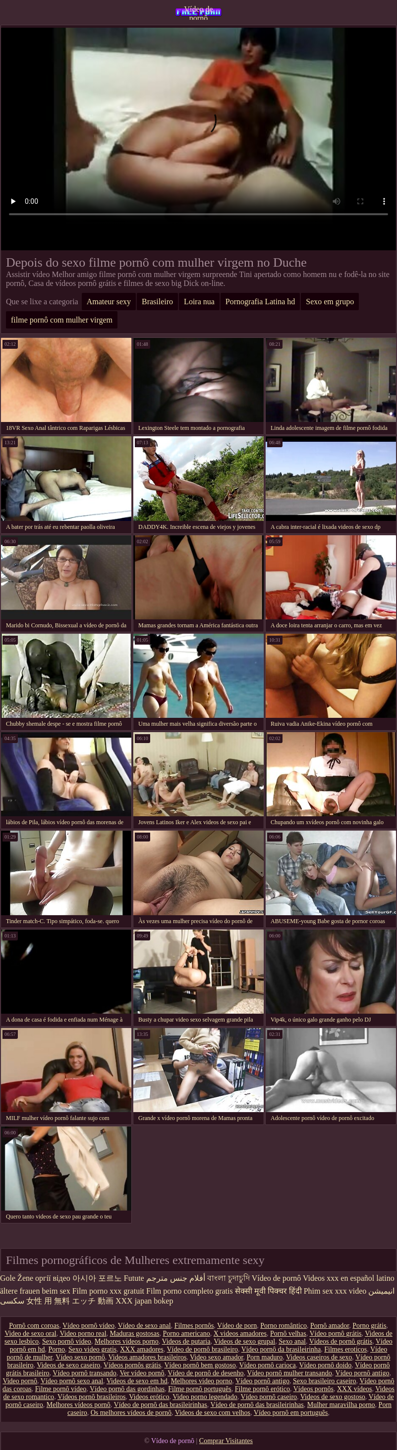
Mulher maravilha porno (341, 1404)
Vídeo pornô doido (325, 1365)
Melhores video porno (201, 1381)
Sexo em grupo (330, 301)
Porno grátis (369, 1325)
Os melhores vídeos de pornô (131, 1412)
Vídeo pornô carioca (267, 1365)
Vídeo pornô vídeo (88, 1325)
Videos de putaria (186, 1341)
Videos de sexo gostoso (332, 1397)
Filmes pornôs (194, 1325)
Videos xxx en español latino (349, 1278)
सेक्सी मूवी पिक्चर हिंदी (268, 1291)
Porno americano (186, 1333)
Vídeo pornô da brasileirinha (281, 1349)
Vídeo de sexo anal (144, 1325)
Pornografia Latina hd (260, 301)
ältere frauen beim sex (35, 1291)
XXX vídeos (354, 1389)
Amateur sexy (109, 301)
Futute (134, 1278)
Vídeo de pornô (198, 12)
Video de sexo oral (30, 1333)
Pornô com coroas (34, 1325)
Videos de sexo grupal (244, 1341)
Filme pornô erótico (262, 1389)
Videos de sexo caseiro (68, 1365)
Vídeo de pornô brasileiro (202, 1349)
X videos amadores (240, 1333)
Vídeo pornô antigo (363, 1373)
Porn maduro (265, 1357)
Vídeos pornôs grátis (132, 1365)
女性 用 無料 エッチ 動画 (69, 1301)
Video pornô (19, 1381)
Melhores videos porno (127, 1341)
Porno (57, 1349)
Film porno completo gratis (189, 1291)
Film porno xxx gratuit (108, 1291)
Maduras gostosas (135, 1333)
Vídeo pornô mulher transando (289, 1373)
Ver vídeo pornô (141, 1373)
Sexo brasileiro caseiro (324, 1381)
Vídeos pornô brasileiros (91, 1397)
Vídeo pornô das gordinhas (127, 1389)
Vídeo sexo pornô (80, 1357)
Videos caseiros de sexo (319, 1357)
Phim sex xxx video (335, 1291)
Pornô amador (329, 1325)
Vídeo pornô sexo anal (72, 1381)
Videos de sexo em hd (137, 1381)
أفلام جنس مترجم (175, 1278)
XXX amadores (141, 1349)
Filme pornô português (199, 1389)
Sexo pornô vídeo (66, 1341)
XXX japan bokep (144, 1301)
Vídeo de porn (237, 1325)
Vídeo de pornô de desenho (205, 1373)
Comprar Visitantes (226, 1441)
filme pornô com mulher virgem (62, 320)
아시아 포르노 (97, 1278)
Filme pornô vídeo (60, 1389)
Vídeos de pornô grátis (340, 1341)
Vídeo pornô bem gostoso (199, 1365)
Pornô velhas (288, 1333)
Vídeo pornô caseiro (269, 1397)
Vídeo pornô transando (84, 1373)
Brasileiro (157, 301)
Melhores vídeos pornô (79, 1404)
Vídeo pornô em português (291, 1412)
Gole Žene (16, 1278)
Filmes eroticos (345, 1349)
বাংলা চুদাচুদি (228, 1278)
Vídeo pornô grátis (335, 1333)
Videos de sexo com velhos (212, 1412)
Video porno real (83, 1333)
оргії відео (52, 1278)
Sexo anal (292, 1341)
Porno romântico (283, 1325)
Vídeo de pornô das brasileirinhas (160, 1404)
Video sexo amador (216, 1357)
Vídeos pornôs (313, 1389)
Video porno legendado (204, 1397)
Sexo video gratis (92, 1349)
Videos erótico (149, 1397)
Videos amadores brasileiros (148, 1357)
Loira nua (199, 301)
